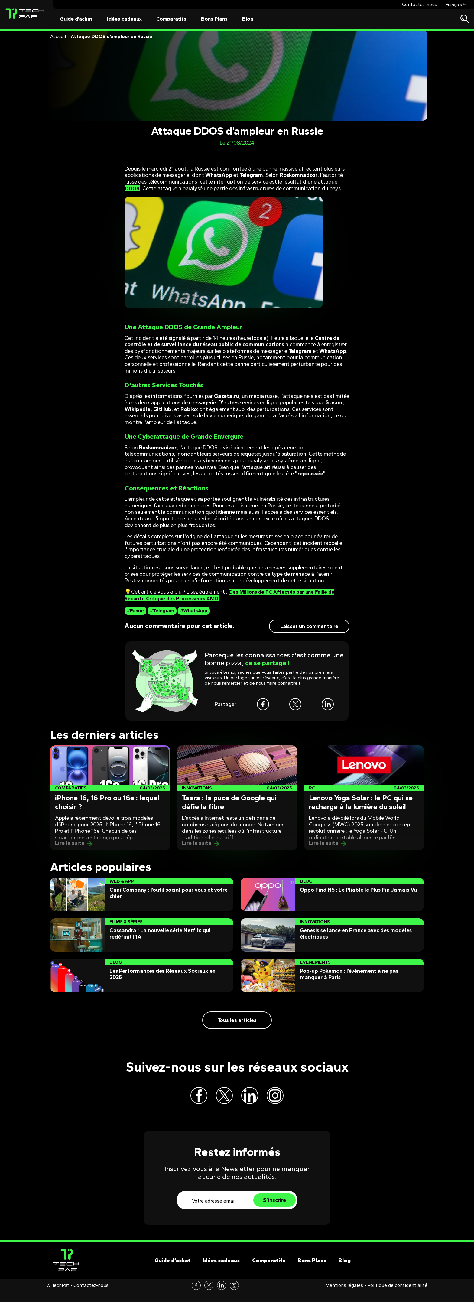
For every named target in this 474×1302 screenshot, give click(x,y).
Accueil (58, 36)
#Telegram (162, 611)
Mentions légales (344, 1295)
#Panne (135, 611)
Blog (247, 19)
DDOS (133, 188)
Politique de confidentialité (397, 1295)
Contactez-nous (419, 4)
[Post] (110, 797)
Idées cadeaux (124, 19)
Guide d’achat (76, 19)
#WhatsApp (193, 611)
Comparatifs (171, 19)
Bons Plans (214, 19)
